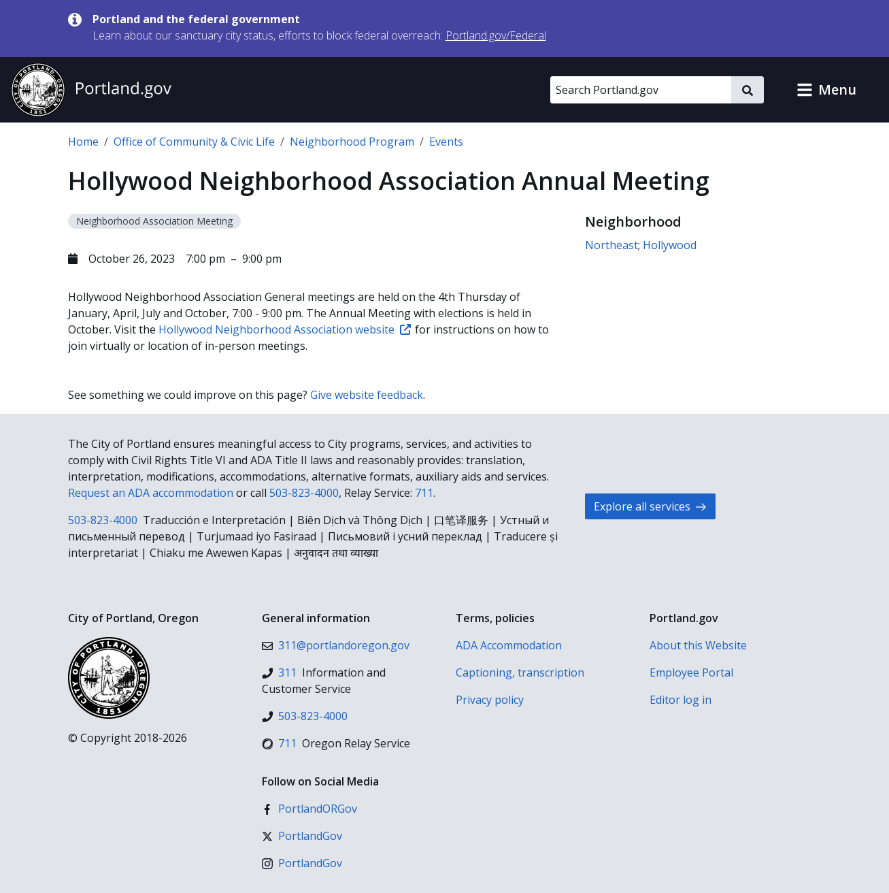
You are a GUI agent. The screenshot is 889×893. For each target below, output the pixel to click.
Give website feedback (366, 394)
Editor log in (680, 699)
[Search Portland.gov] (640, 89)
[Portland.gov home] (91, 90)
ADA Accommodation (509, 645)
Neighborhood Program (352, 141)
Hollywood (670, 245)
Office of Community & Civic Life (194, 141)
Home (83, 141)
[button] (826, 90)
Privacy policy (490, 699)
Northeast (611, 245)
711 (424, 492)
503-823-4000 (304, 492)
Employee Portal (691, 672)
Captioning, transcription (520, 672)
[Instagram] (302, 863)
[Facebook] (309, 808)
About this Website (698, 645)
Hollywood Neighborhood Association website (284, 329)
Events (446, 141)
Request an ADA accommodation (150, 492)
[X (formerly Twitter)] (302, 836)
